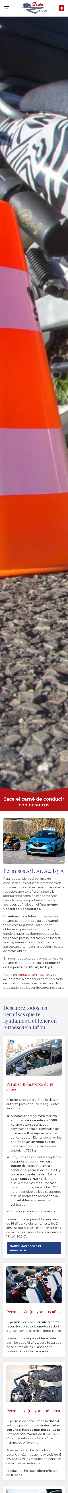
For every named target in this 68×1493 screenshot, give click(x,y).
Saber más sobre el (26, 1248)
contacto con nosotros (34, 974)
